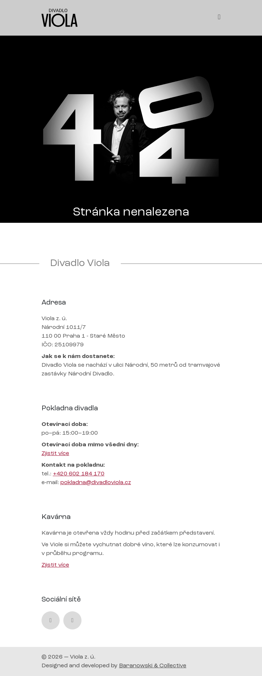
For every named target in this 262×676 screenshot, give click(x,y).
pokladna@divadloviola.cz (95, 483)
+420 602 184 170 (78, 474)
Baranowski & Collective (152, 666)
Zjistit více (55, 453)
